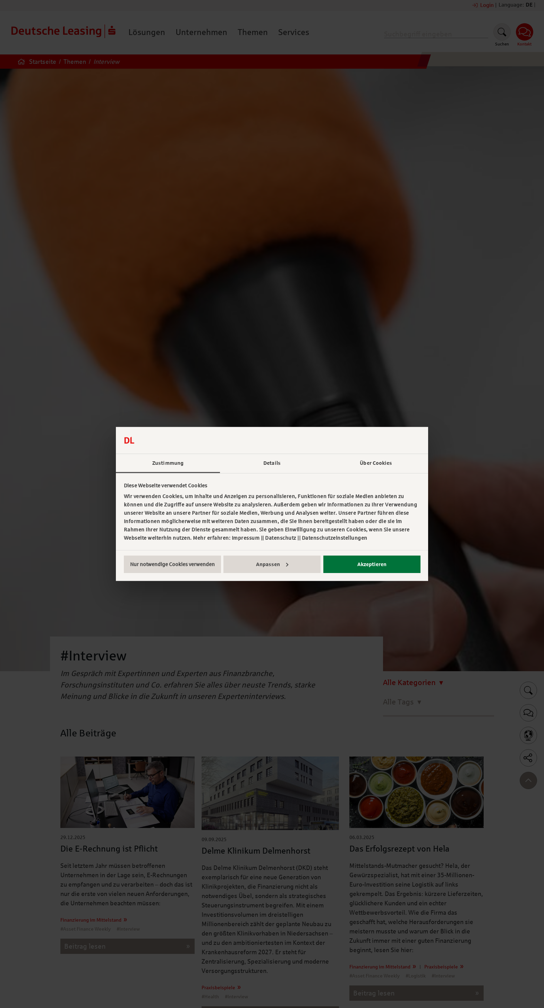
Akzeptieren (371, 564)
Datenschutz (280, 538)
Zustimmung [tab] (168, 463)
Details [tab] (272, 463)
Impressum (246, 538)
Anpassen (272, 564)
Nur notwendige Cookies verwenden (172, 564)
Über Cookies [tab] (376, 463)
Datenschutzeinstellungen (334, 538)
